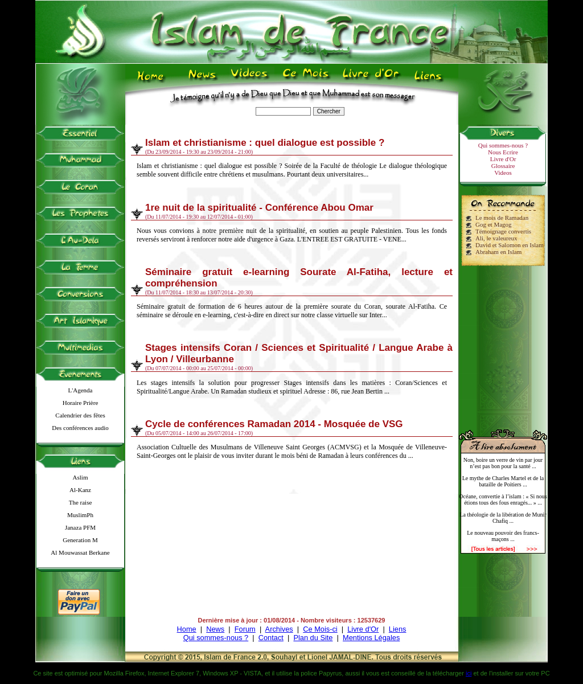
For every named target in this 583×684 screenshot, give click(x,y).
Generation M (80, 539)
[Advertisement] (503, 343)
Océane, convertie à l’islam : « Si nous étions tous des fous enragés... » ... (503, 499)
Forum (245, 629)
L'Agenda (80, 390)
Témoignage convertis (503, 231)
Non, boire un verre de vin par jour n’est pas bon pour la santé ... (503, 463)
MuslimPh (80, 514)
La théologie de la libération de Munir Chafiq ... (502, 517)
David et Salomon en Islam (509, 244)
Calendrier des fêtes (80, 415)
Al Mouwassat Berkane (80, 552)
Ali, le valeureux (496, 238)
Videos (503, 172)
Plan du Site (312, 637)
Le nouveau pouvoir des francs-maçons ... (503, 536)
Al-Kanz (80, 489)
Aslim (80, 477)
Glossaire (503, 165)
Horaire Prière (80, 402)
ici (468, 673)
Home (186, 629)
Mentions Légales (371, 637)
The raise (80, 502)
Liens (398, 629)
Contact (271, 637)
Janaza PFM (80, 527)
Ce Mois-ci (320, 629)
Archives (279, 629)
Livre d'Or (503, 158)
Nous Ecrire (503, 152)
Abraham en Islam (498, 251)
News (215, 629)
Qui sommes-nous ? (503, 145)
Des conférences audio (80, 427)
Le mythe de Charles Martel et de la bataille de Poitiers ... (503, 481)
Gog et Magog (493, 224)
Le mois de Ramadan (501, 217)
